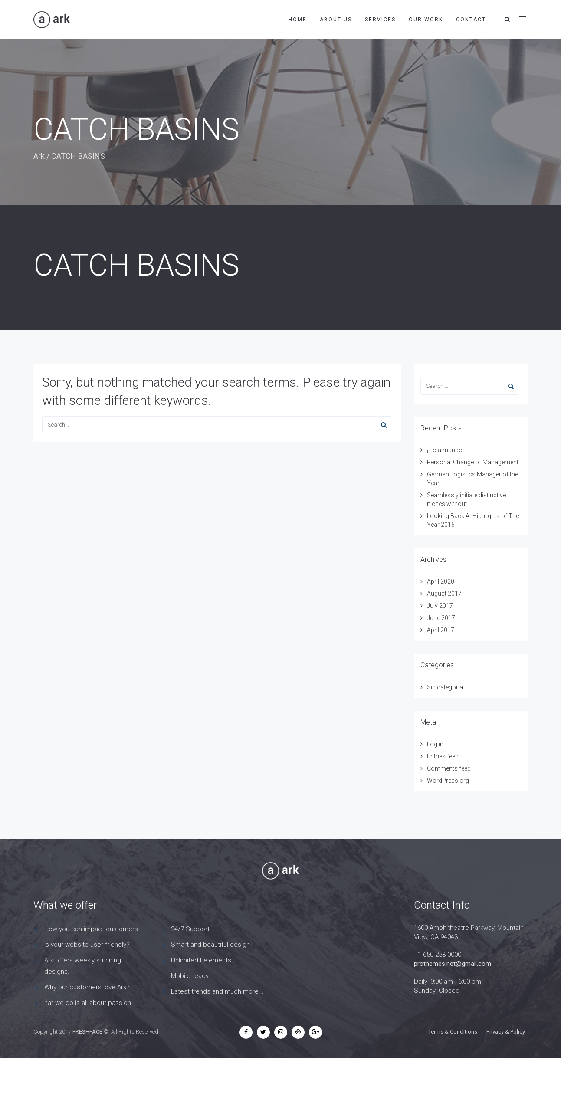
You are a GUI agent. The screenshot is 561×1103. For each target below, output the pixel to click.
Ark (39, 156)
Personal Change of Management (472, 462)
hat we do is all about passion (87, 1003)
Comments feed (449, 768)
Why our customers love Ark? (87, 987)
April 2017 (440, 630)
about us (336, 19)
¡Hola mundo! (445, 449)
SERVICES (380, 19)
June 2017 (441, 617)
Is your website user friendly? (87, 945)
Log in (435, 744)
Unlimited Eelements (201, 960)
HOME (298, 19)
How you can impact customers (91, 929)
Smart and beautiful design (210, 945)
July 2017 (440, 605)
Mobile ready (190, 976)
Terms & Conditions (452, 1031)
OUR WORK (426, 19)
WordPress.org (448, 780)
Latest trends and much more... (217, 991)
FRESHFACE (87, 1031)
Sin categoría (445, 687)
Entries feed (443, 756)
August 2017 (444, 593)
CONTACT (471, 19)
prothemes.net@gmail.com (452, 964)
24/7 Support (190, 929)
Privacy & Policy (505, 1031)
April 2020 (440, 581)
